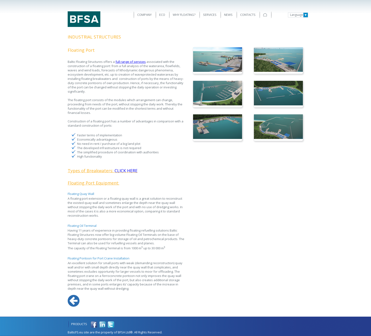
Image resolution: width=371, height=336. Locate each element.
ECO (162, 15)
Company (144, 15)
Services (209, 15)
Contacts (248, 15)
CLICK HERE (126, 170)
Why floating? (184, 15)
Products (79, 324)
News (228, 15)
